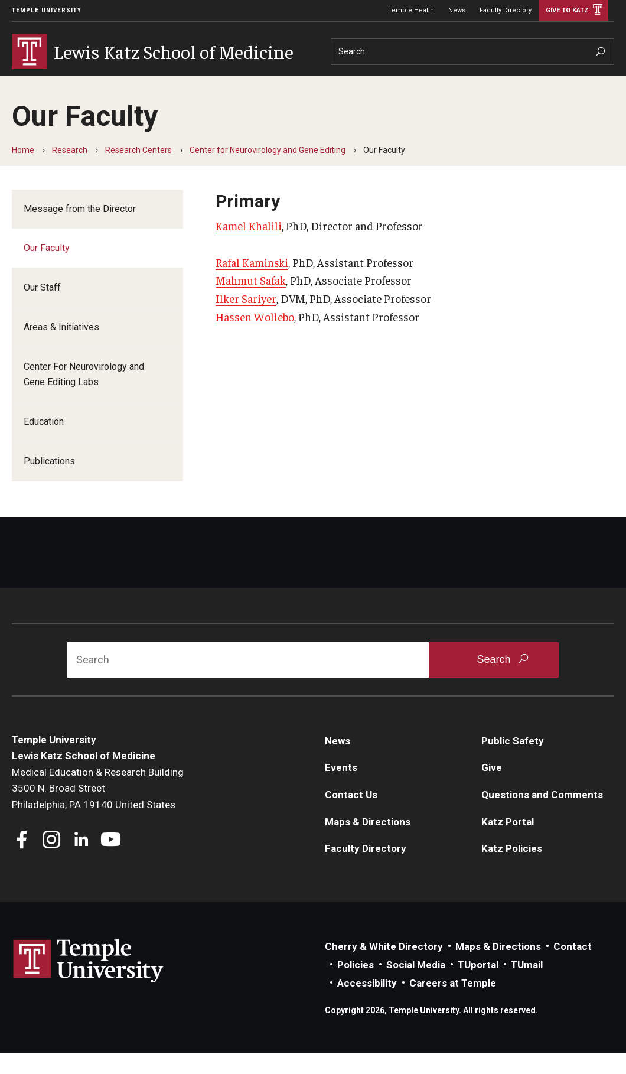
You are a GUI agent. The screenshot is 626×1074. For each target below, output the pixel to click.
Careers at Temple (452, 1004)
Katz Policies (511, 870)
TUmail (527, 986)
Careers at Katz (406, 84)
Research (151, 84)
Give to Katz (567, 10)
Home (23, 171)
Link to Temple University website (88, 982)
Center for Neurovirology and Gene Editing (267, 171)
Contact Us (351, 816)
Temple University (46, 10)
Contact (572, 968)
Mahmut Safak (251, 301)
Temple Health (411, 10)
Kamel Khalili (249, 247)
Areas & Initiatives (61, 348)
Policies (355, 986)
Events (341, 789)
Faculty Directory (506, 10)
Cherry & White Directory (384, 968)
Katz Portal (507, 843)
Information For (495, 84)
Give (553, 84)
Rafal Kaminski (252, 283)
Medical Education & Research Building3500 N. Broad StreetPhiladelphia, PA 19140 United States (98, 809)
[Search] (472, 51)
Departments (221, 84)
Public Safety (512, 762)
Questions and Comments (542, 816)
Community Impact (311, 84)
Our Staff (42, 308)
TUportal (478, 986)
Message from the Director (80, 230)
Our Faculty (47, 269)
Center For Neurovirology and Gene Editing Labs (84, 395)
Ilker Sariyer (246, 320)
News (456, 10)
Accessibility (367, 1004)
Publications (49, 482)
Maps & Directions (367, 843)
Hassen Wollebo (255, 338)
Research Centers (138, 171)
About (31, 84)
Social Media (415, 986)
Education (88, 84)
